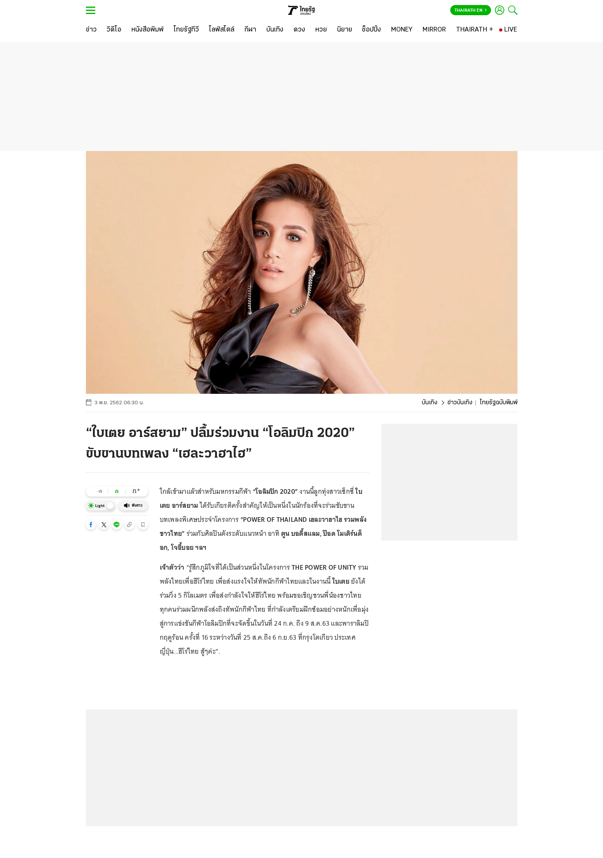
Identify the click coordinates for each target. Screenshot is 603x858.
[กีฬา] (250, 30)
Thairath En (470, 10)
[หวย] (321, 30)
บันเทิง (429, 403)
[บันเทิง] (274, 30)
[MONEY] (401, 30)
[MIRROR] (434, 30)
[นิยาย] (344, 30)
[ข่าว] (91, 30)
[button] (91, 524)
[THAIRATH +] (474, 30)
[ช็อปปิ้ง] (371, 30)
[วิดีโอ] (114, 30)
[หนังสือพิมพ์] (147, 30)
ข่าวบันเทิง (459, 403)
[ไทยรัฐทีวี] (186, 30)
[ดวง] (299, 30)
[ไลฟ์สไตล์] (221, 30)
